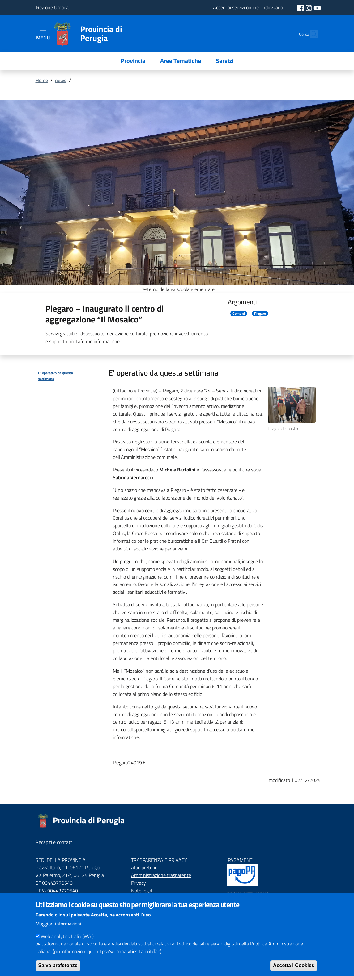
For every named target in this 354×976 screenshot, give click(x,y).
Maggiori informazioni (58, 931)
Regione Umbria (52, 7)
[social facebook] (301, 7)
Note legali (142, 890)
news (60, 80)
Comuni (238, 313)
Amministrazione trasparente (161, 875)
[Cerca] (310, 34)
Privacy (138, 883)
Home (42, 80)
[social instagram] (309, 7)
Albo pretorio (144, 867)
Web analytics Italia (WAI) (67, 944)
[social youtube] (317, 7)
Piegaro (260, 313)
